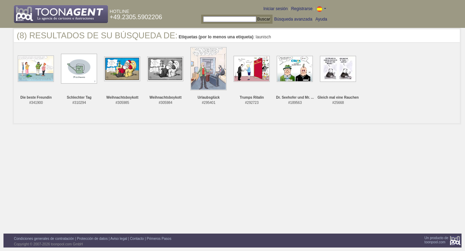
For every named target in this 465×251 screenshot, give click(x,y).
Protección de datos (92, 239)
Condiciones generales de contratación (44, 239)
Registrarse (301, 8)
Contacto (137, 239)
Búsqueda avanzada (293, 19)
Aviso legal (118, 239)
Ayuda (321, 19)
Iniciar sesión (275, 8)
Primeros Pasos (159, 239)
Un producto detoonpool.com (436, 240)
